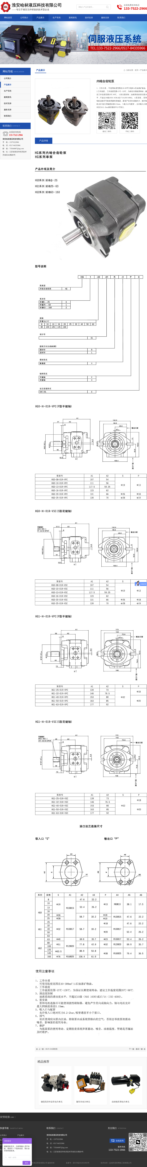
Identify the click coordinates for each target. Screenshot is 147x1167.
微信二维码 (107, 122)
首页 (136, 70)
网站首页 (8, 18)
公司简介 (24, 18)
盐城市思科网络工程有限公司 (120, 1163)
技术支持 (89, 18)
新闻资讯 (73, 18)
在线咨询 (120, 1141)
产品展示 (40, 18)
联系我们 (121, 18)
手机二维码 (130, 122)
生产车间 (57, 18)
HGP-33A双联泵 (51, 1049)
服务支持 (105, 18)
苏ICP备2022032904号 (81, 1163)
